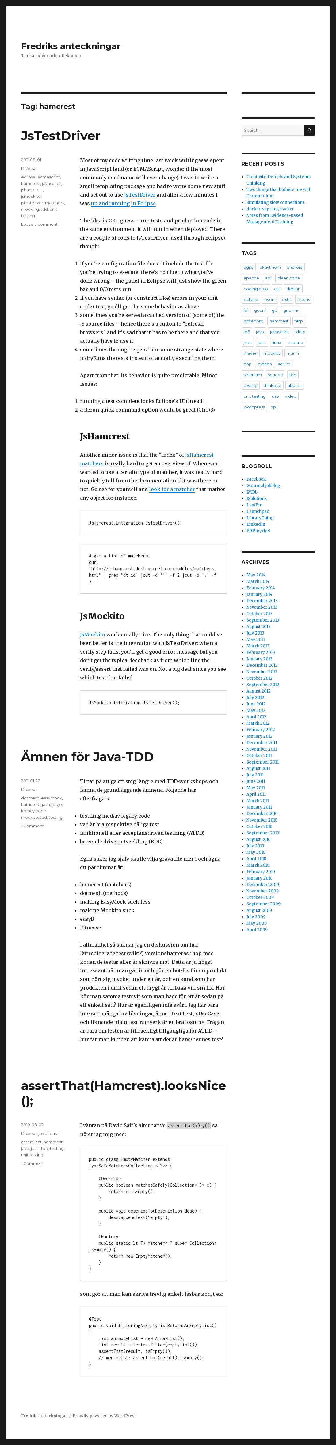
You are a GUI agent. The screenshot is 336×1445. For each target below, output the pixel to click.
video (290, 396)
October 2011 (259, 755)
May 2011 (255, 788)
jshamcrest (32, 189)
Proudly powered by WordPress (104, 1416)
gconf (260, 310)
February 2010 (260, 871)
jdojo (57, 804)
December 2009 (262, 884)
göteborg (253, 320)
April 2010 (256, 858)
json (248, 342)
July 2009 (255, 917)
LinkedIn (255, 524)
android (295, 267)
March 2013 (257, 646)
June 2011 (255, 781)
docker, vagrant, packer (270, 209)
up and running (110, 203)
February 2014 (260, 588)
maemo (295, 342)
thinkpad (272, 385)
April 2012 (256, 717)
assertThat (31, 1141)
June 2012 (256, 704)
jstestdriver (32, 202)
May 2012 (255, 710)
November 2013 (261, 607)
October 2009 (260, 897)
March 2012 (257, 723)
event (270, 299)
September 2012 (262, 684)
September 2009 (263, 904)
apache (251, 277)
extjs (286, 299)
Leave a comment (39, 224)
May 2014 (255, 575)
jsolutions (47, 1133)
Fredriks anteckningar (70, 46)
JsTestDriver (61, 135)
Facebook (256, 479)
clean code (288, 277)
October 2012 (259, 678)
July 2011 (255, 775)
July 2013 (255, 633)
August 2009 (259, 910)
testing (56, 817)
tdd (44, 209)
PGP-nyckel (258, 530)
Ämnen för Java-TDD (87, 756)
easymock (51, 797)
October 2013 (259, 613)
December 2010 (262, 813)
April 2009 (257, 929)
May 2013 (255, 639)
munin (293, 353)
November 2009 (262, 891)
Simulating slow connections (275, 202)
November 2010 (261, 820)
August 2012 (258, 691)
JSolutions (256, 498)
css (277, 288)
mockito (29, 817)
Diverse (28, 168)
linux (276, 342)
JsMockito (92, 634)
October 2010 (259, 826)
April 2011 (256, 794)
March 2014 (257, 581)
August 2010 (258, 839)
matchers (54, 202)
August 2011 (258, 768)
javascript (51, 183)
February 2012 (260, 729)
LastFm (254, 505)
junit (35, 1148)
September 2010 (262, 833)
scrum (284, 363)
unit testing (32, 1154)
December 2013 (262, 600)
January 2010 (259, 878)
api (268, 277)
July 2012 (255, 697)
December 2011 (261, 742)
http (299, 320)
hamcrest (30, 183)
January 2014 (259, 594)
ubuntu (295, 385)
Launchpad (257, 511)
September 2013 (262, 620)
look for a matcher (172, 489)
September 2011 (262, 762)
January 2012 (259, 736)
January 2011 (259, 807)
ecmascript (48, 176)
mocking (30, 209)
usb (275, 396)
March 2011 (257, 800)
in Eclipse (143, 203)
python (265, 363)
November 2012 (261, 671)
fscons (303, 299)
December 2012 (262, 665)
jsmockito (31, 196)
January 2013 (259, 659)
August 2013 (258, 626)
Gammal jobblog (263, 485)
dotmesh (30, 797)
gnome (290, 310)
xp (273, 406)
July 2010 (255, 846)
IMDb (252, 492)
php (248, 363)
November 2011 (261, 749)
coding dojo (256, 288)
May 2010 (255, 852)
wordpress (254, 406)
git (274, 310)
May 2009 (256, 923)
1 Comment (32, 825)
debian (293, 288)
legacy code (33, 810)
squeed (275, 374)
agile (249, 267)
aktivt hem (270, 267)
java (46, 804)
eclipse (28, 176)
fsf (246, 310)
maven (251, 353)
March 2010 (257, 865)
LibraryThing (260, 518)
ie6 (247, 331)
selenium (253, 374)
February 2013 (260, 652)
